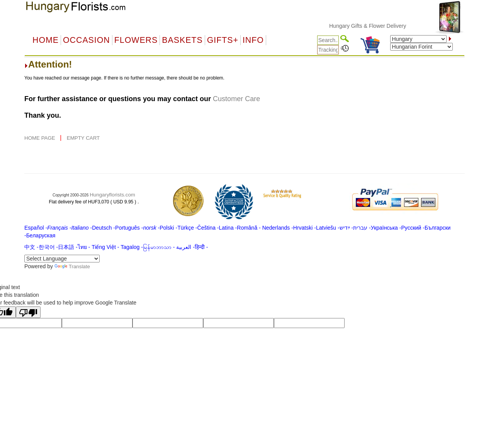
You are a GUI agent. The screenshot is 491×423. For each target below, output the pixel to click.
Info (253, 40)
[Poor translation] (28, 312)
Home (45, 40)
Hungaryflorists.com (112, 195)
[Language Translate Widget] (62, 258)
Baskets (182, 40)
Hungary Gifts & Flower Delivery (371, 26)
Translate (72, 266)
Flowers (136, 40)
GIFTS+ (222, 40)
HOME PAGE (40, 138)
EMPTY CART (83, 138)
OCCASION (86, 40)
